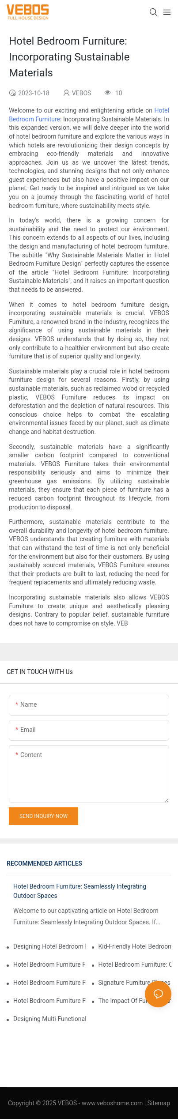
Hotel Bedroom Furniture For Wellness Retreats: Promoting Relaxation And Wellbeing (49, 1000)
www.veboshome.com (111, 1103)
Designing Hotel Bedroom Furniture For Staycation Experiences (49, 946)
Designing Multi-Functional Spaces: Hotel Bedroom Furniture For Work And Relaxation (49, 1018)
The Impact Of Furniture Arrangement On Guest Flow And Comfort (134, 1000)
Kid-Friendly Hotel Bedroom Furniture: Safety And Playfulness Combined (134, 946)
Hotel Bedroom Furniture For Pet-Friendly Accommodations (49, 982)
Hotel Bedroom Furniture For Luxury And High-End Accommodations (49, 964)
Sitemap (159, 1103)
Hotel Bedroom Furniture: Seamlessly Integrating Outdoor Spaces (79, 891)
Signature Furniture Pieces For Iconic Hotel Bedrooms (134, 982)
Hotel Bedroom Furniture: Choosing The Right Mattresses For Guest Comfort (134, 964)
